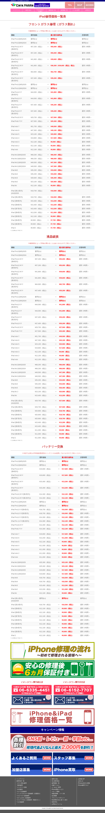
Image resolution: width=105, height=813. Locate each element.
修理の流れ (28, 10)
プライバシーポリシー (58, 798)
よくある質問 (76, 10)
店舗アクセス (55, 785)
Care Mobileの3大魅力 (40, 10)
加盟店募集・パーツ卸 (58, 793)
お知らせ (80, 781)
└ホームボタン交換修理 (23, 798)
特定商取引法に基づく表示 (59, 800)
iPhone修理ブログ (83, 785)
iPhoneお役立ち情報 (84, 783)
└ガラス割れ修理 (21, 783)
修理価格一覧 (64, 10)
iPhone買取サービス (57, 789)
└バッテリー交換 (21, 787)
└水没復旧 (19, 789)
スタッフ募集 (55, 791)
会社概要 (54, 795)
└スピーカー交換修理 (22, 795)
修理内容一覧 (52, 10)
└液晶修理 (19, 785)
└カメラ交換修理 (21, 791)
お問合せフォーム (57, 804)
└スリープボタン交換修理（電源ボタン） (28, 800)
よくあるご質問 (56, 787)
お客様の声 (88, 10)
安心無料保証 (55, 781)
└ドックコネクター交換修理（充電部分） (28, 793)
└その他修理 (20, 802)
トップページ (16, 10)
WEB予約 (54, 802)
